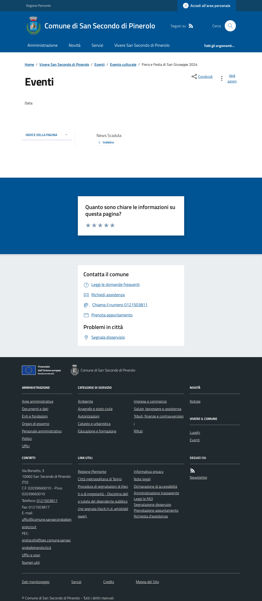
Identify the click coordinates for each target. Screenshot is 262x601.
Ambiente (85, 401)
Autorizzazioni (88, 416)
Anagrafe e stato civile (95, 409)
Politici (27, 438)
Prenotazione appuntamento (156, 510)
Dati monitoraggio (35, 581)
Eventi (99, 64)
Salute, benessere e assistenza (157, 409)
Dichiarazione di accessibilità (155, 486)
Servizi (97, 45)
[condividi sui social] (202, 76)
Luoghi (195, 432)
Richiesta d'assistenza (151, 516)
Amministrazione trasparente (156, 493)
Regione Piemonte (38, 5)
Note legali (142, 479)
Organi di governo (35, 423)
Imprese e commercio (150, 401)
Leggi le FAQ (143, 498)
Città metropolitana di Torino (100, 479)
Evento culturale (123, 64)
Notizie (195, 401)
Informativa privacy (149, 471)
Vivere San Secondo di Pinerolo (142, 45)
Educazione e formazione (97, 431)
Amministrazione (43, 45)
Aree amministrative (37, 401)
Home (29, 64)
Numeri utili (31, 562)
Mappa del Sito (147, 581)
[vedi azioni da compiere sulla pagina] (229, 78)
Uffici (26, 446)
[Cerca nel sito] (228, 25)
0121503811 (47, 500)
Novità (74, 45)
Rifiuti (138, 431)
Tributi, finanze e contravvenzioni (159, 419)
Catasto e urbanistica (94, 423)
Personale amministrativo (42, 431)
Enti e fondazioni (35, 416)
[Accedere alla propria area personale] (206, 5)
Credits (108, 581)
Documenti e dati (35, 409)
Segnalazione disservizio (152, 504)
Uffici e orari (31, 555)
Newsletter (198, 477)
